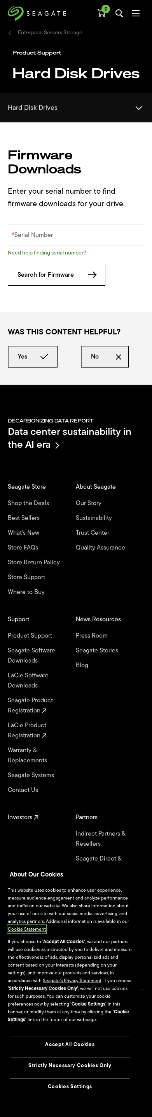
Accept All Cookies (69, 1044)
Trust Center (93, 533)
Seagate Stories (98, 650)
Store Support (27, 577)
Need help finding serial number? (47, 252)
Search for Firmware (56, 275)
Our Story (89, 503)
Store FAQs (24, 548)
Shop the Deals (30, 503)
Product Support (31, 636)
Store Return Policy (34, 562)
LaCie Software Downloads (28, 680)
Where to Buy (27, 592)
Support (19, 619)
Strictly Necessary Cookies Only (69, 1065)
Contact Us (24, 790)
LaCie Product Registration (27, 730)
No (105, 357)
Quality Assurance (101, 548)
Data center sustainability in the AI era (69, 438)
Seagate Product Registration (30, 705)
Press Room (92, 636)
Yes (32, 357)
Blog (83, 665)
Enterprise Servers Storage (50, 33)
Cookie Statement (27, 929)
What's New (24, 533)
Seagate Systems (32, 775)
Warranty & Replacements (28, 755)
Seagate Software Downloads (31, 655)
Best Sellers (24, 518)
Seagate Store (27, 487)
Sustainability (95, 518)
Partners (87, 817)
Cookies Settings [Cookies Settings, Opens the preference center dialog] (70, 1086)
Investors (23, 817)
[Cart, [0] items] (101, 13)
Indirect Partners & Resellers (100, 839)
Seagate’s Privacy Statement (72, 980)
